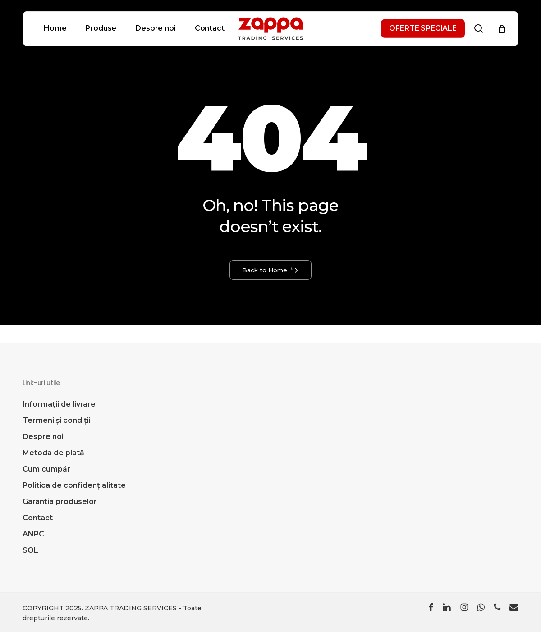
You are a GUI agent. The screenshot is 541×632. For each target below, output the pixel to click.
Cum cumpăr (46, 469)
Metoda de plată (53, 453)
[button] (270, 270)
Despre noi (43, 436)
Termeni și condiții (57, 420)
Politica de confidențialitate (74, 485)
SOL (30, 550)
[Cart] (502, 29)
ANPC (33, 534)
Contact (38, 517)
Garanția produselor (60, 501)
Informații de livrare (59, 404)
